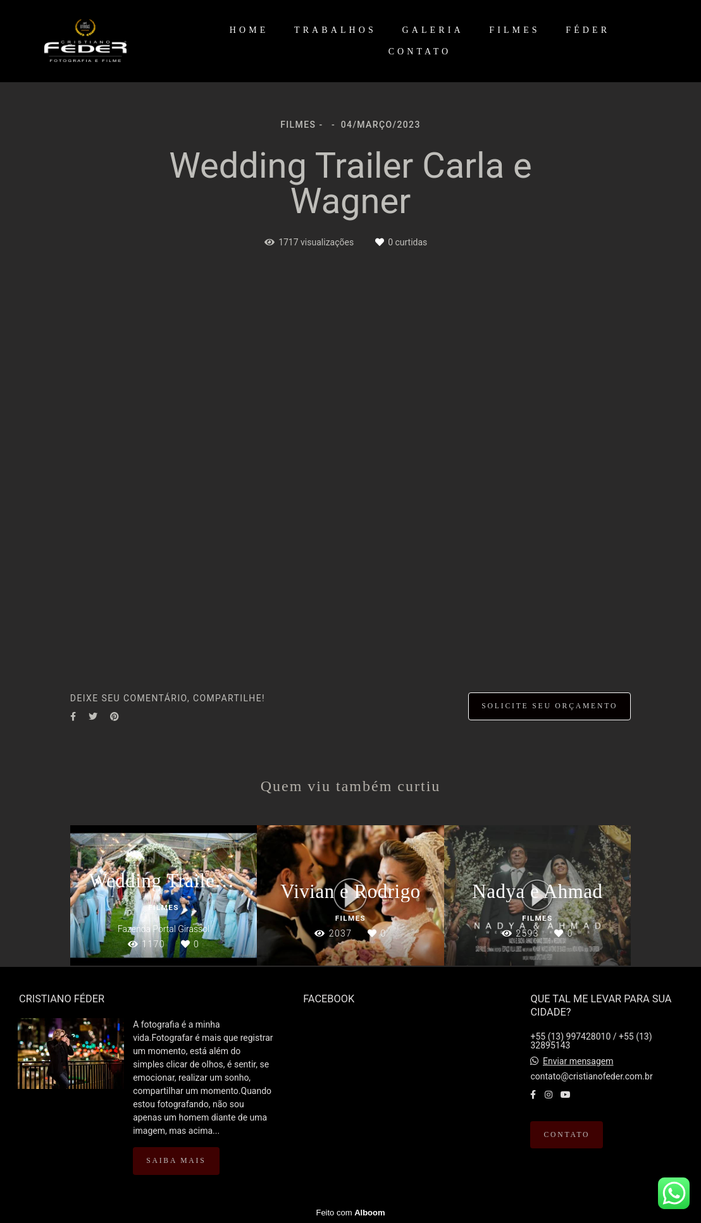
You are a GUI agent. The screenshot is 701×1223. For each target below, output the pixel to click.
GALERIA (433, 30)
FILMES (514, 30)
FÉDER (588, 30)
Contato (566, 1135)
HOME (249, 30)
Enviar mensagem (578, 1061)
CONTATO (420, 51)
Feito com (350, 1212)
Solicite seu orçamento (549, 706)
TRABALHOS (335, 30)
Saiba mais (176, 1161)
